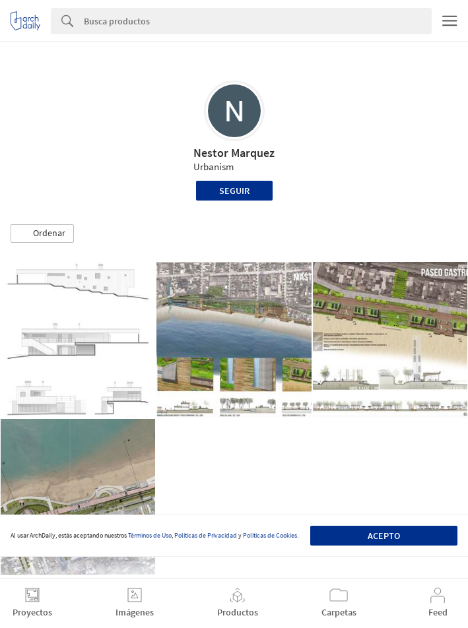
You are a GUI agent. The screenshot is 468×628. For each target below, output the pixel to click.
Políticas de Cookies (270, 535)
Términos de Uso (150, 535)
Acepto (384, 536)
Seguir (234, 191)
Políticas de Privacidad (205, 535)
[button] (42, 233)
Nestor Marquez (234, 152)
